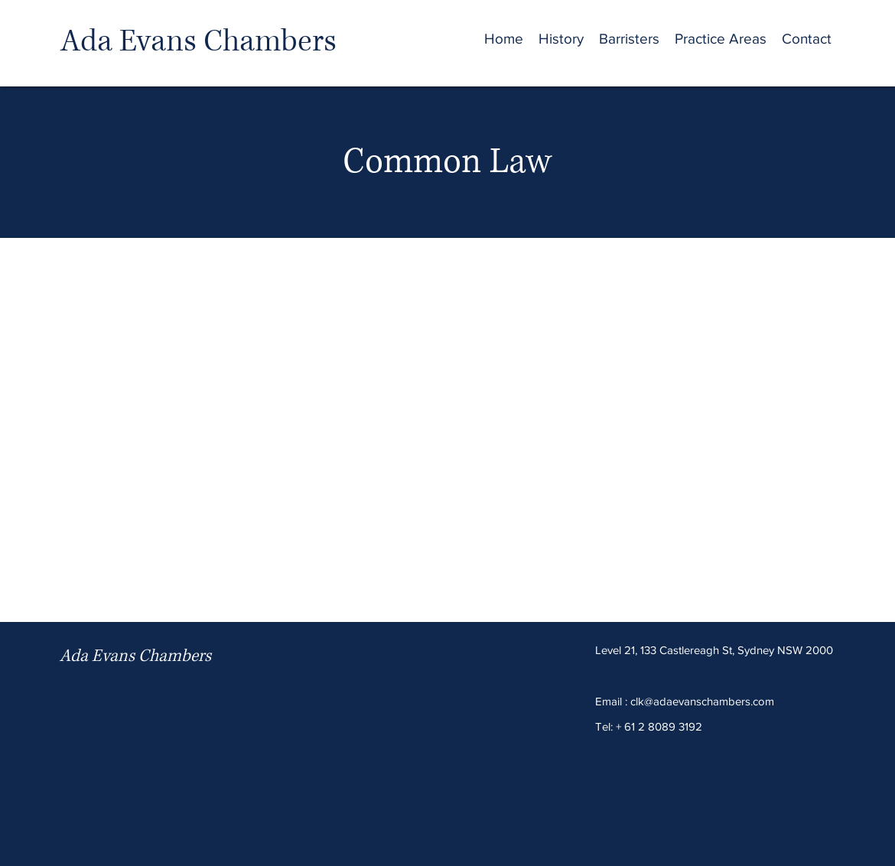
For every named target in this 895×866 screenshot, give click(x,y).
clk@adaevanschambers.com (702, 701)
